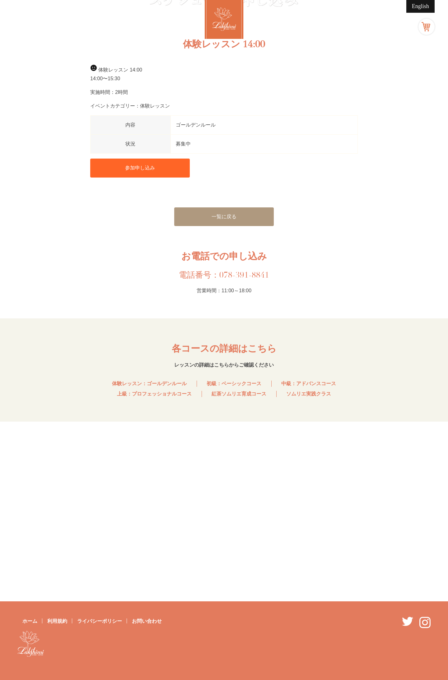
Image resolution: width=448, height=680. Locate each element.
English (420, 6)
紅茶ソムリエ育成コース (239, 573)
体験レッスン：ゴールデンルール (149, 563)
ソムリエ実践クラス (308, 573)
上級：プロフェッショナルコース (154, 573)
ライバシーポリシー (99, 621)
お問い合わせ (147, 621)
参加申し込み (140, 347)
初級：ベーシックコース (234, 563)
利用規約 (57, 621)
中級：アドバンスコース (308, 563)
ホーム (29, 621)
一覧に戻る (224, 396)
